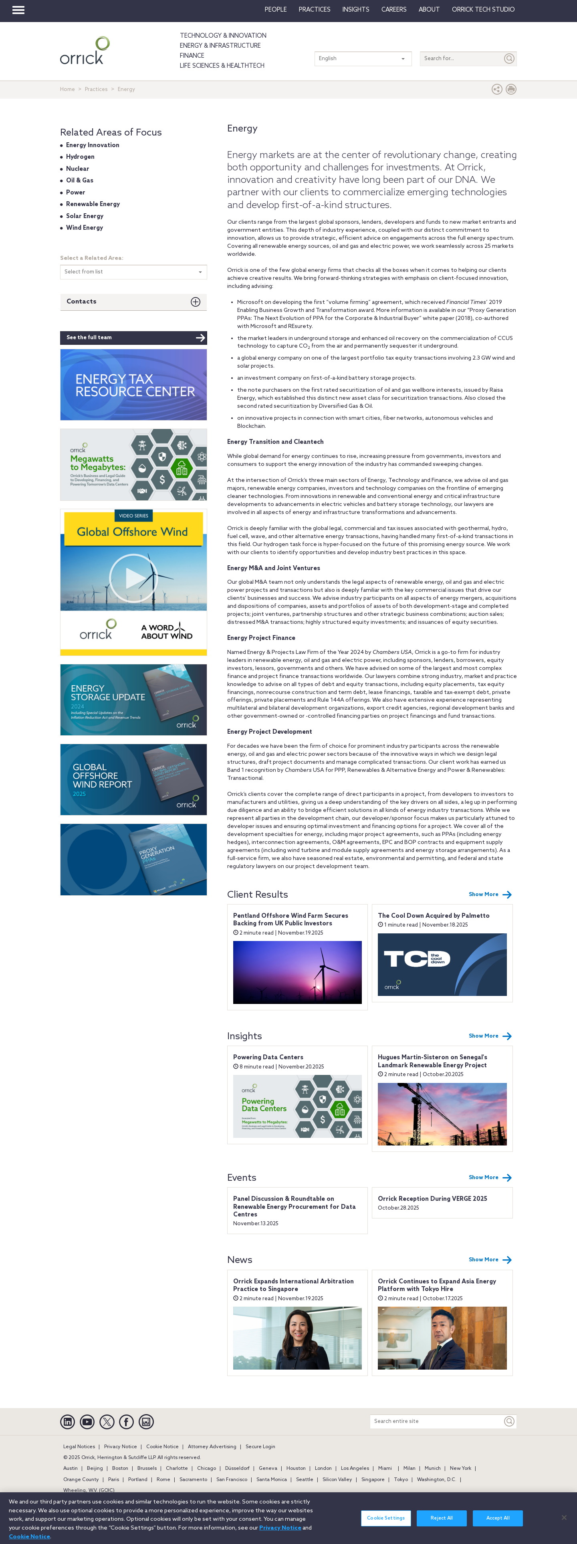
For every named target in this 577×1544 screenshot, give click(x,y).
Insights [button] (356, 10)
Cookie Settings (386, 1523)
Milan (409, 1468)
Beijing (95, 1468)
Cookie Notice (162, 1447)
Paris (113, 1480)
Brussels (147, 1468)
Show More (490, 895)
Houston (296, 1468)
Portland (137, 1480)
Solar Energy (84, 216)
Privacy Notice (120, 1447)
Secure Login (260, 1447)
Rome (163, 1480)
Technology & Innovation (223, 36)
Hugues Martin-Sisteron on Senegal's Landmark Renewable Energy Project (432, 1061)
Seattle (304, 1480)
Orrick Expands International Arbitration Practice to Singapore (293, 1285)
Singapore (373, 1480)
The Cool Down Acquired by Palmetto (434, 916)
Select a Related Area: (91, 258)
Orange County (81, 1480)
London (323, 1468)
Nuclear (77, 169)
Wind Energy (84, 228)
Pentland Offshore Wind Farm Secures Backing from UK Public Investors (290, 920)
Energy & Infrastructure (220, 46)
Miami (385, 1468)
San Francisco (231, 1480)
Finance (192, 56)
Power (75, 192)
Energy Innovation (92, 145)
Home (67, 90)
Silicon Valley (337, 1480)
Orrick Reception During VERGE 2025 (432, 1199)
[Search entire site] (436, 1421)
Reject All (442, 1523)
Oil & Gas (79, 180)
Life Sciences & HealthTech (222, 66)
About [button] (429, 10)
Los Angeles (355, 1468)
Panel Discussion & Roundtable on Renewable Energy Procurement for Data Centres (294, 1207)
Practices (315, 10)
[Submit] (509, 58)
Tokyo (401, 1480)
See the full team (136, 338)
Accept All (498, 1523)
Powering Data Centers (268, 1057)
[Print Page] (511, 91)
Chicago (206, 1468)
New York (460, 1468)
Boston (120, 1468)
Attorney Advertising (212, 1447)
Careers (394, 10)
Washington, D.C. (436, 1480)
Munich (433, 1468)
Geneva (268, 1468)
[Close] (564, 1521)
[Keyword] (509, 1421)
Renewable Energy (93, 204)
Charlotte (177, 1468)
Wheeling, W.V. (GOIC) (89, 1490)
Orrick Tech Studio (483, 10)
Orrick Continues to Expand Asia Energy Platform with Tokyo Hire (437, 1285)
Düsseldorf (237, 1468)
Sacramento (193, 1480)
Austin (70, 1468)
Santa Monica (271, 1480)
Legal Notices (79, 1447)
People (276, 10)
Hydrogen (80, 157)
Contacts (82, 302)
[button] (497, 91)
